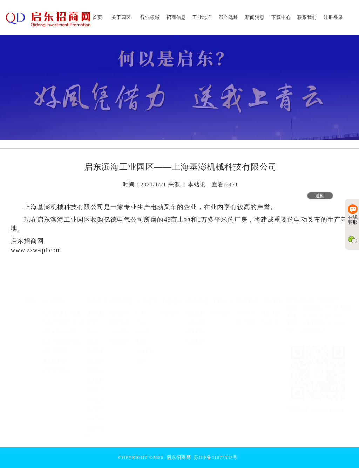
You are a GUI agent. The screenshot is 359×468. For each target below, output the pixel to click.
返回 (320, 195)
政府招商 (119, 309)
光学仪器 (94, 395)
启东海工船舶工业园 (62, 309)
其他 (140, 357)
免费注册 (270, 309)
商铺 (140, 337)
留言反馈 (245, 318)
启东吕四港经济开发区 (64, 318)
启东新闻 (195, 328)
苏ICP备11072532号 (216, 457)
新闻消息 (197, 297)
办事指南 (195, 318)
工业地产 (146, 297)
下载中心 (222, 297)
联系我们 (247, 297)
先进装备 (94, 376)
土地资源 (144, 347)
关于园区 (53, 297)
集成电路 (94, 347)
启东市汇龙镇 (55, 366)
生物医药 (94, 386)
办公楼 (142, 328)
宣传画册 (220, 309)
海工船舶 (94, 309)
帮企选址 (172, 297)
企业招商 (119, 328)
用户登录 (270, 318)
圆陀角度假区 (55, 357)
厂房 (140, 309)
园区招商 (119, 318)
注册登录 (272, 297)
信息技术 (94, 357)
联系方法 (245, 309)
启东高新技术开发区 (62, 328)
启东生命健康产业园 (62, 337)
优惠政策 (195, 309)
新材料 (92, 318)
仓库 (140, 318)
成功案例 (119, 337)
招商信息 (121, 297)
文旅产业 (94, 415)
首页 (30, 297)
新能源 (92, 337)
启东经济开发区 (58, 347)
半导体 (92, 328)
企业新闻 (195, 337)
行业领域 (96, 297)
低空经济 (94, 405)
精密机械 (94, 366)
